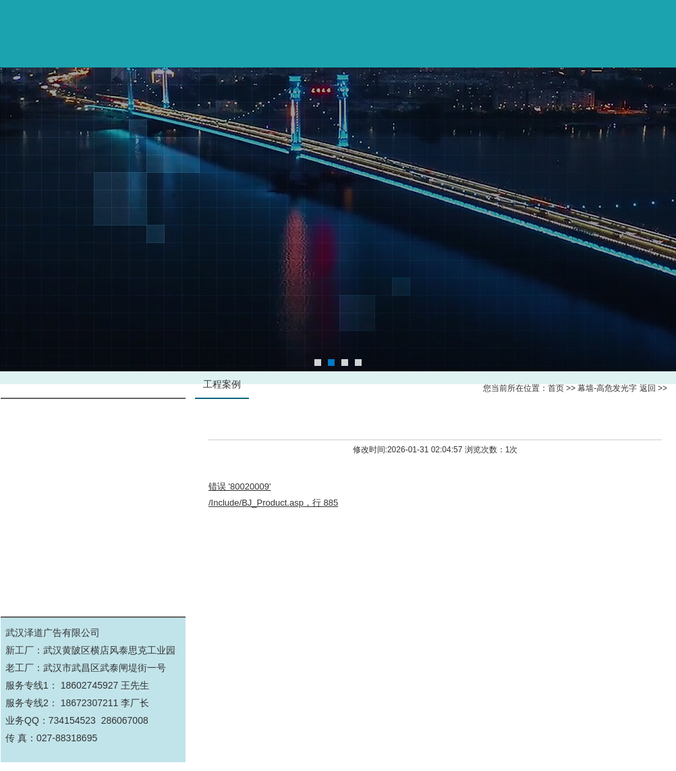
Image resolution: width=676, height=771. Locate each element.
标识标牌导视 (93, 448)
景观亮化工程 (93, 569)
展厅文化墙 (93, 539)
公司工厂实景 (93, 509)
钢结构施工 (93, 478)
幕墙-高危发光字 (93, 418)
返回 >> (653, 388)
